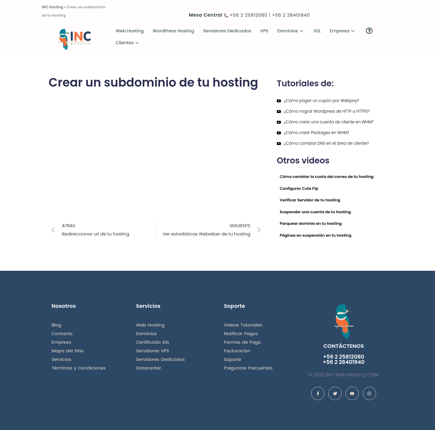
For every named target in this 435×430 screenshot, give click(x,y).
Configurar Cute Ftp (299, 188)
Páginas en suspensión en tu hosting (315, 235)
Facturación (237, 351)
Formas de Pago (242, 342)
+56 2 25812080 (248, 15)
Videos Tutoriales (243, 325)
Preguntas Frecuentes (248, 368)
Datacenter (148, 368)
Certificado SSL (152, 342)
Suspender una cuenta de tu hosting (315, 212)
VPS (264, 31)
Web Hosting (130, 31)
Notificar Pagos (241, 333)
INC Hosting (52, 6)
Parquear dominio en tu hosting (311, 223)
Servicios (61, 359)
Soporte (232, 359)
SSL (317, 31)
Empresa (342, 31)
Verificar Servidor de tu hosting (310, 200)
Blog (56, 325)
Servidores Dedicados (227, 31)
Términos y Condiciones (78, 368)
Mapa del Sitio (68, 351)
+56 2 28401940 (291, 15)
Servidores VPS (152, 351)
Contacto (62, 333)
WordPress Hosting (173, 31)
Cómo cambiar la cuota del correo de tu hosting (327, 176)
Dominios (290, 31)
